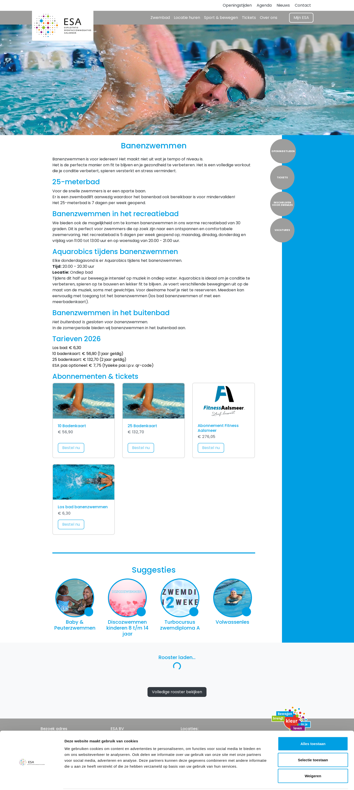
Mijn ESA (301, 17)
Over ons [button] (268, 17)
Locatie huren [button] (187, 17)
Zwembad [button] (160, 17)
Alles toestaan (312, 725)
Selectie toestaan (313, 742)
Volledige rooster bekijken (177, 692)
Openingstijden (237, 5)
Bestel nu (73, 448)
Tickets (249, 17)
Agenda (264, 5)
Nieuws (283, 5)
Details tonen (265, 780)
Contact (303, 5)
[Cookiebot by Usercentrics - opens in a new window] (31, 780)
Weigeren (313, 758)
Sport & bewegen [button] (221, 17)
